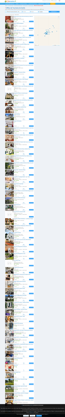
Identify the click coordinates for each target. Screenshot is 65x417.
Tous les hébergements (10, 3)
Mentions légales (58, 45)
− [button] (58, 18)
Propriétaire (54, 1)
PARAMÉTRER (26, 415)
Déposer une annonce (47, 0)
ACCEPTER (39, 415)
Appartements (41, 3)
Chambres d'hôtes (23, 3)
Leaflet (53, 45)
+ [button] (58, 17)
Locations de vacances (33, 3)
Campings (47, 3)
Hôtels (17, 3)
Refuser (32, 415)
